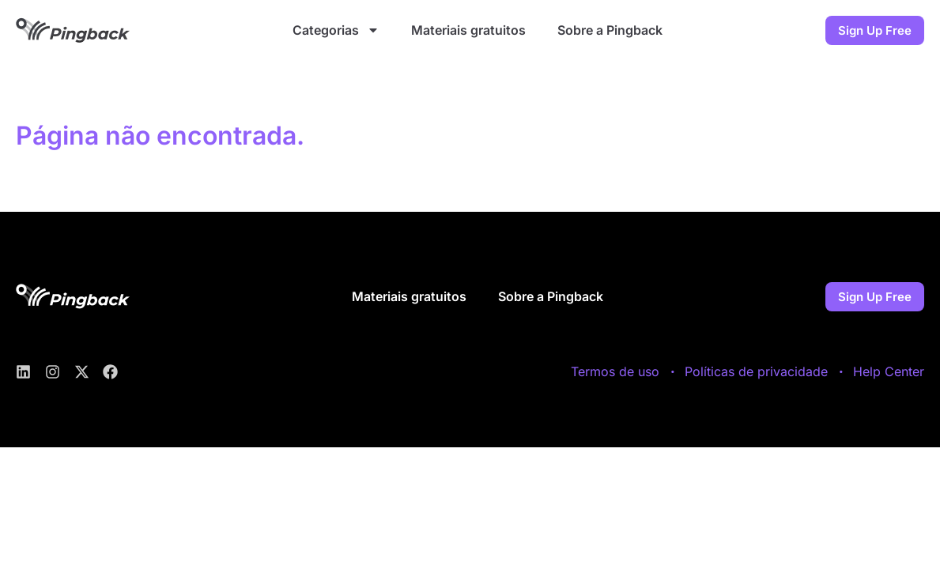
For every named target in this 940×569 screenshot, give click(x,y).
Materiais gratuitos (468, 30)
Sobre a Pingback (610, 30)
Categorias (336, 30)
